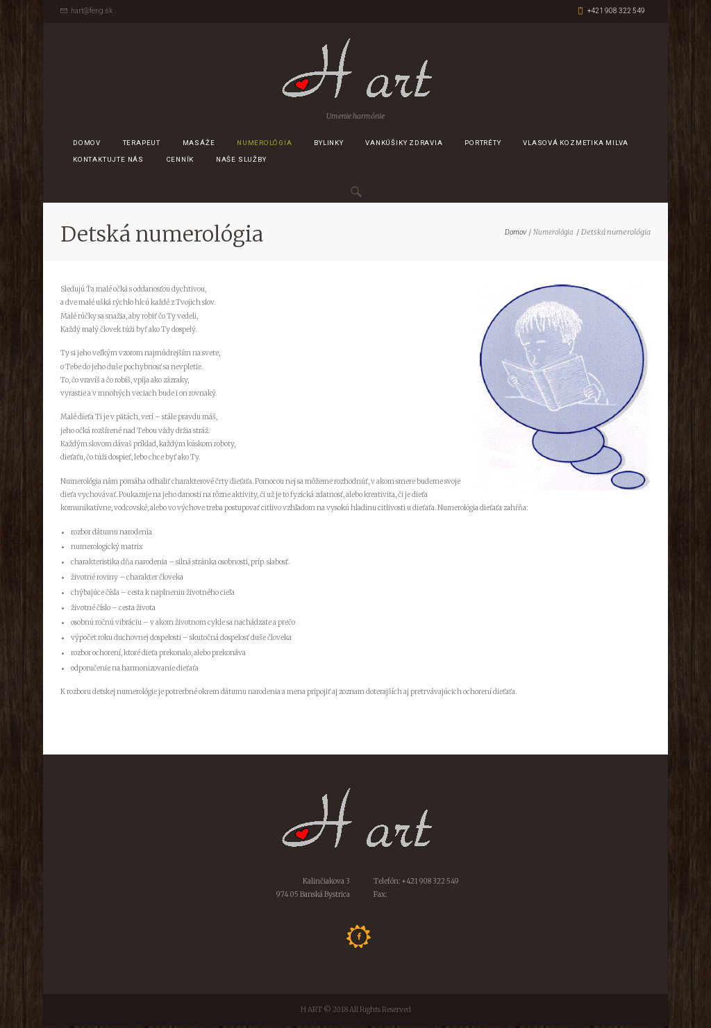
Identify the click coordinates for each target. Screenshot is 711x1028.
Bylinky (328, 145)
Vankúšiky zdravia (403, 145)
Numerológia (264, 145)
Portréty (483, 145)
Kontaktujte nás (108, 162)
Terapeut (141, 145)
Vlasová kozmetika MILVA (575, 145)
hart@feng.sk (91, 11)
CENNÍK (180, 162)
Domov (87, 145)
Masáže (199, 145)
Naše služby (241, 162)
